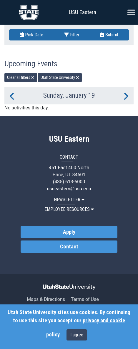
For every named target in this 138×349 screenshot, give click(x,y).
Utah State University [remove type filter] (60, 77)
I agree (76, 335)
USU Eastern (82, 12)
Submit (109, 35)
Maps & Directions (46, 299)
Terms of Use (85, 299)
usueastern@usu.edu (69, 189)
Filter (71, 35)
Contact (69, 246)
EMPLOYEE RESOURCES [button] (69, 209)
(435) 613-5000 (69, 181)
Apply (69, 232)
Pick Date (31, 35)
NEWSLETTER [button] (69, 199)
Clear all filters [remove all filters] (20, 77)
